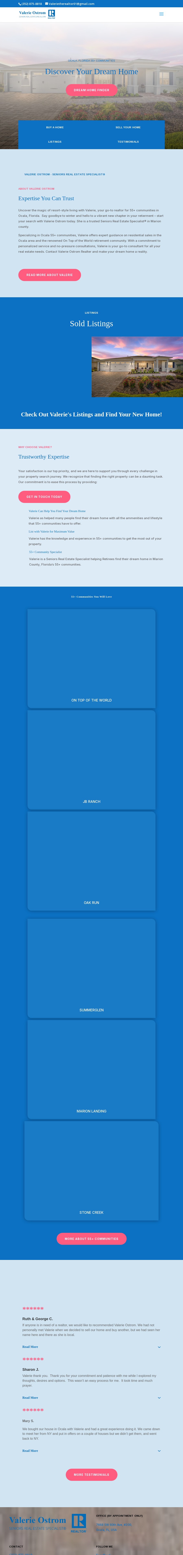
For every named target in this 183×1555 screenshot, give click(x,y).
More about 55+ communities (91, 1239)
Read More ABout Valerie (49, 275)
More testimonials (91, 1474)
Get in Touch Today (44, 496)
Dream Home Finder (91, 90)
